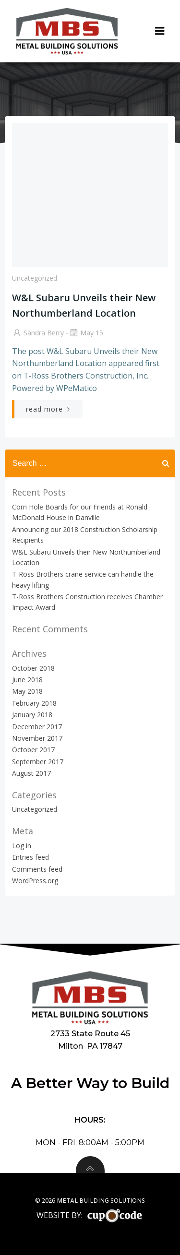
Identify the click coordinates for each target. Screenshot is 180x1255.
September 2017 (37, 761)
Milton (71, 1046)
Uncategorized (34, 278)
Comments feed (37, 869)
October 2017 (33, 749)
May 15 (86, 332)
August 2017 (31, 773)
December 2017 (37, 726)
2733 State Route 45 (90, 1033)
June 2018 (27, 679)
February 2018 (34, 703)
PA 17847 (104, 1046)
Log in (21, 845)
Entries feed (30, 857)
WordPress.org (35, 880)
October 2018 (33, 668)
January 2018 (32, 714)
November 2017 (37, 738)
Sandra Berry (38, 332)
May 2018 (27, 691)
